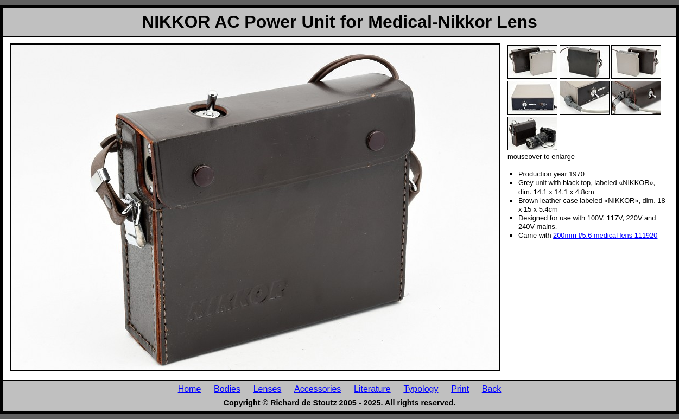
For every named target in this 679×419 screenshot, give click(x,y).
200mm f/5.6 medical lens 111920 (605, 235)
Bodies (227, 388)
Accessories (317, 388)
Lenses (267, 388)
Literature (372, 388)
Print (460, 388)
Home (189, 388)
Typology (420, 388)
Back (492, 388)
